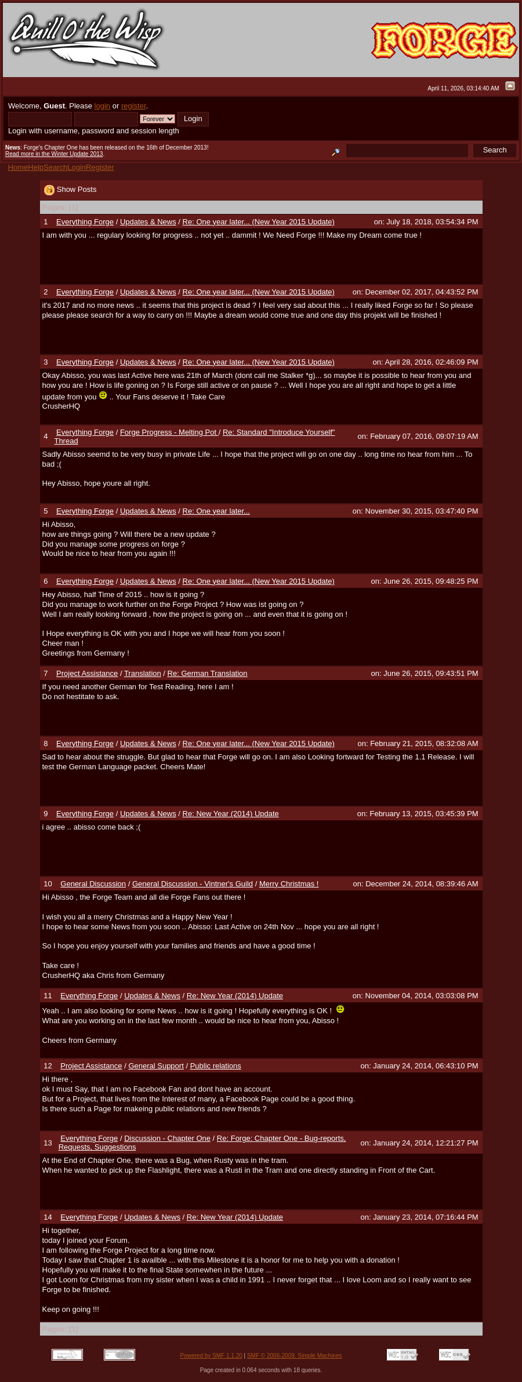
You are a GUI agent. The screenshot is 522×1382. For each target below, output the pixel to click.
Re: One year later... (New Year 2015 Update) (259, 221)
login (102, 105)
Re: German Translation (208, 673)
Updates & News (148, 221)
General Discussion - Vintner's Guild (192, 883)
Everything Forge (85, 221)
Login (76, 167)
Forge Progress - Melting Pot (169, 432)
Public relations (215, 1065)
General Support (155, 1065)
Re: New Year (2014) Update (231, 813)
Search (55, 167)
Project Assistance (87, 673)
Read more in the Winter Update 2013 (54, 154)
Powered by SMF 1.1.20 (211, 1355)
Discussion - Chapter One (167, 1138)
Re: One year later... (216, 511)
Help (36, 167)
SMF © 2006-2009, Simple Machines (294, 1355)
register (133, 105)
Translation (142, 673)
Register (100, 167)
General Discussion (93, 883)
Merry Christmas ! (289, 883)
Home (18, 167)
